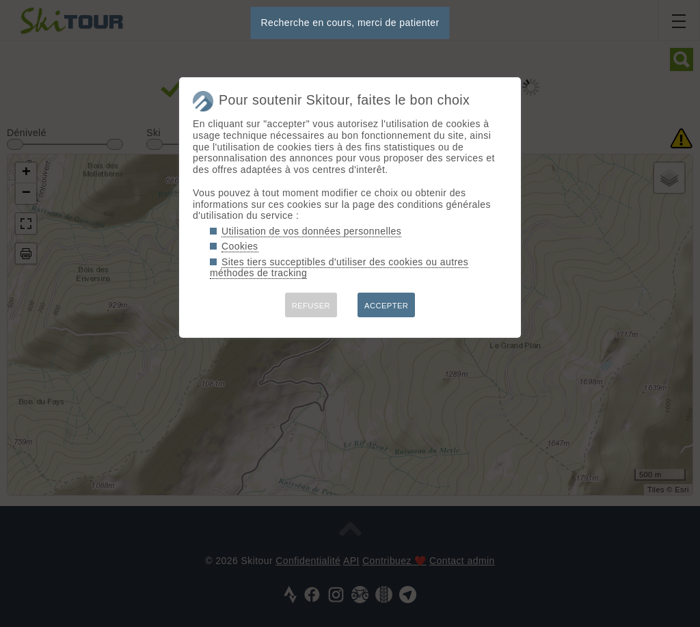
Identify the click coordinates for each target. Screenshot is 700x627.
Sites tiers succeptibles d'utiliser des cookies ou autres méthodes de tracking (339, 267)
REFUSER (311, 306)
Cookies (239, 246)
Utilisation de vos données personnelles (311, 231)
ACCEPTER (386, 306)
